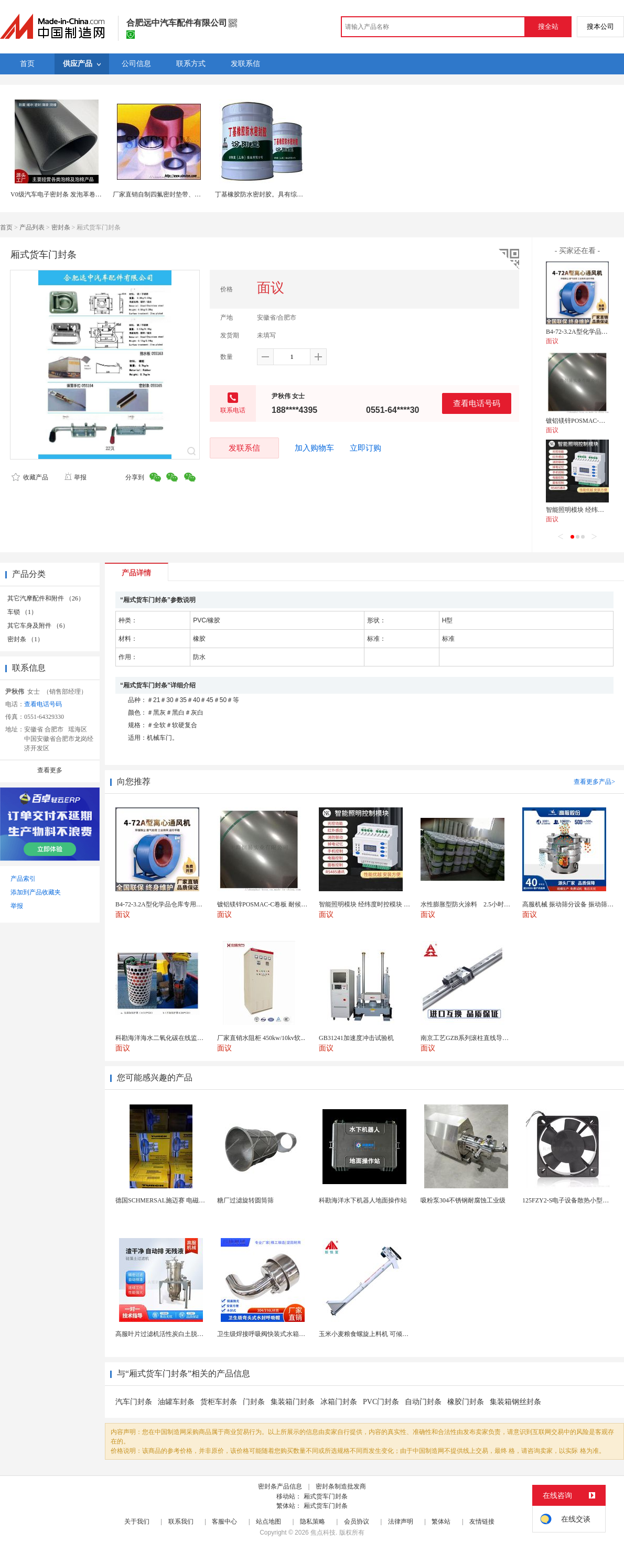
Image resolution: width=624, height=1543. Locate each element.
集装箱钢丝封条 (515, 1402)
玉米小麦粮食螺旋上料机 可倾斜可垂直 (373, 1334)
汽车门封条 (133, 1402)
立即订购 (365, 448)
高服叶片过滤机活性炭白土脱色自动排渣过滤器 (181, 1334)
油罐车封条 (176, 1402)
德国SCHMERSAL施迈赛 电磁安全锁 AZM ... (177, 1200)
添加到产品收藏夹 (35, 892)
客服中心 (224, 1521)
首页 (6, 227)
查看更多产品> (594, 781)
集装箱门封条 (293, 1402)
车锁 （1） (22, 612)
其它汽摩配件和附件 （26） (45, 598)
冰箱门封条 (338, 1402)
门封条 (254, 1402)
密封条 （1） (25, 639)
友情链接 (481, 1521)
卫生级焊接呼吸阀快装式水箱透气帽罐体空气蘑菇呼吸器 (295, 1334)
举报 (75, 477)
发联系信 (244, 447)
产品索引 (23, 878)
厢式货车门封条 (326, 1496)
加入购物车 (314, 448)
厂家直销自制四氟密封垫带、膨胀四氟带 (173, 194)
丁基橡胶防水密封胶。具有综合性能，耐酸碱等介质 (287, 194)
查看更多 (49, 770)
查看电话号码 (476, 403)
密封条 (60, 227)
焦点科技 (323, 1532)
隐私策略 (312, 1521)
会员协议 (356, 1521)
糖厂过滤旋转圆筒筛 (245, 1200)
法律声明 (400, 1521)
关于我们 (136, 1521)
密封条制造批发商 (341, 1486)
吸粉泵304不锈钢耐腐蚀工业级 (463, 1200)
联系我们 (180, 1521)
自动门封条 (423, 1402)
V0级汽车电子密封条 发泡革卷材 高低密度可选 (75, 194)
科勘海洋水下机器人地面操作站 (363, 1200)
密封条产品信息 (280, 1486)
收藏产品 (30, 477)
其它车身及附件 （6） (38, 625)
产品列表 (32, 227)
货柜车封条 (218, 1402)
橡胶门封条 (465, 1402)
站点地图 (268, 1521)
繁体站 (441, 1521)
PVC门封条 (381, 1402)
